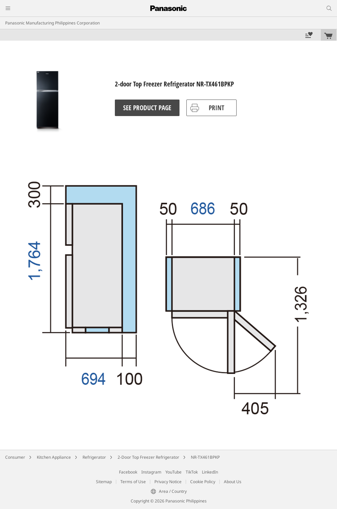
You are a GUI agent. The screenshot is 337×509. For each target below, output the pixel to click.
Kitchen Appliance (54, 457)
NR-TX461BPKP (205, 457)
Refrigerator (94, 457)
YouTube (173, 472)
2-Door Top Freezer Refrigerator (148, 457)
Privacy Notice (168, 482)
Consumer (15, 457)
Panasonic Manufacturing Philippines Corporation (52, 23)
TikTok (192, 472)
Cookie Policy (202, 482)
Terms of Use (133, 482)
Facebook (128, 472)
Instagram (151, 472)
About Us (232, 482)
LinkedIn (210, 472)
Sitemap (104, 482)
